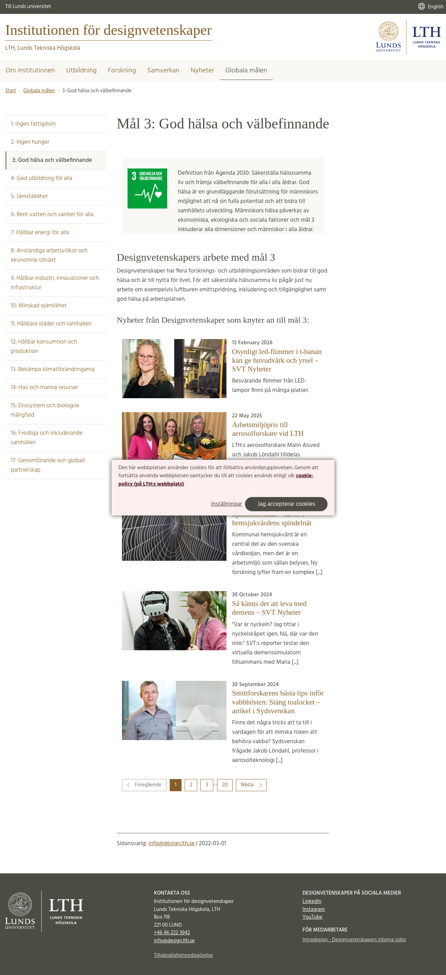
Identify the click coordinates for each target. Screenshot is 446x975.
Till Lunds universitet (28, 6)
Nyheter (202, 70)
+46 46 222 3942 (172, 933)
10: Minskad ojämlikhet (39, 305)
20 (225, 785)
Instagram (313, 909)
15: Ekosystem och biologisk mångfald (45, 410)
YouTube (312, 917)
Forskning (122, 70)
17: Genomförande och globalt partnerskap (48, 465)
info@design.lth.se (171, 843)
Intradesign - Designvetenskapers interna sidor (354, 940)
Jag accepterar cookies (286, 504)
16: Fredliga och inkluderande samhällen (47, 437)
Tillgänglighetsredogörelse (183, 955)
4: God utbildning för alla (41, 178)
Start (10, 91)
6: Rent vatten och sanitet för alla (52, 214)
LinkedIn (311, 901)
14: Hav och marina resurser (44, 387)
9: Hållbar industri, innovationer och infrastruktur (55, 283)
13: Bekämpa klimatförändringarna (52, 369)
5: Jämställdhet (29, 196)
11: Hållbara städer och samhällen (51, 324)
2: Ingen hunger (30, 142)
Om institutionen (30, 70)
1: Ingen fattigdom (33, 124)
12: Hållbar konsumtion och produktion (44, 346)
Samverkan (163, 70)
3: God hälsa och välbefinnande (52, 160)
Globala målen (246, 70)
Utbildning (81, 70)
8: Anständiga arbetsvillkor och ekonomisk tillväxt (49, 255)
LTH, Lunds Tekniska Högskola (42, 48)
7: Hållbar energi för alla (40, 232)
